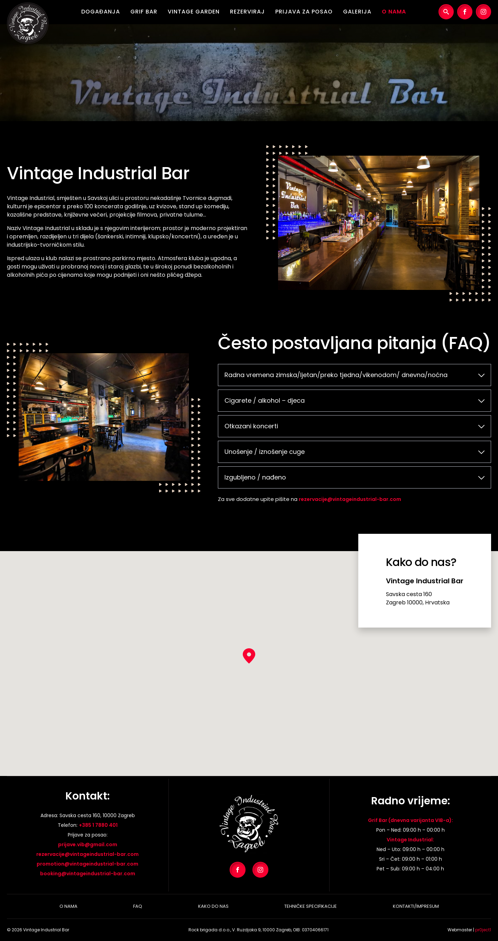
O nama (394, 12)
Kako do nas (213, 906)
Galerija (357, 12)
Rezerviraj (247, 12)
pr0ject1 (483, 930)
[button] (249, 656)
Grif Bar (143, 12)
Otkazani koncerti (251, 426)
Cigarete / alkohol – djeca (264, 400)
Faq (137, 906)
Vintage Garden (194, 12)
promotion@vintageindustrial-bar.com (87, 863)
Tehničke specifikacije (310, 906)
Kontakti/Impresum (416, 906)
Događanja (100, 12)
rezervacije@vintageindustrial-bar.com (350, 499)
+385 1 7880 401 (98, 825)
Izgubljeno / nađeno (255, 477)
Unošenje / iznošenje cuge (264, 451)
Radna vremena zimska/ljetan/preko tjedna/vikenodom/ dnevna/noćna (336, 375)
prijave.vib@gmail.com (87, 844)
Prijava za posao (304, 12)
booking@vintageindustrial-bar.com (87, 873)
